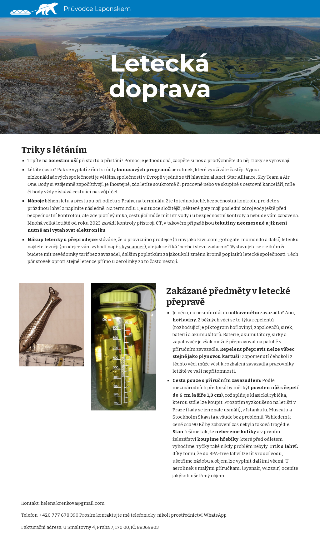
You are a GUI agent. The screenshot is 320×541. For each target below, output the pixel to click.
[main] (160, 76)
